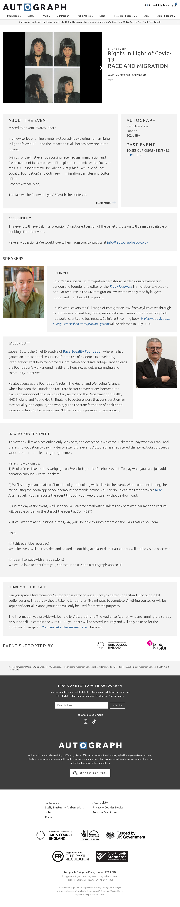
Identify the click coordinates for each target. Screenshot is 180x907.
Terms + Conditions (105, 812)
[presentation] (3, 68)
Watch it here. (46, 128)
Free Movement (120, 286)
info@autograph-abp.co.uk (127, 242)
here (158, 490)
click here (135, 155)
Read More (106, 203)
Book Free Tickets (152, 22)
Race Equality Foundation (83, 351)
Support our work (90, 772)
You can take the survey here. (64, 627)
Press (48, 817)
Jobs (48, 812)
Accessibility (100, 802)
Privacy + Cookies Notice (108, 807)
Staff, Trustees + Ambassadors (64, 807)
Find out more (116, 696)
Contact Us (52, 802)
